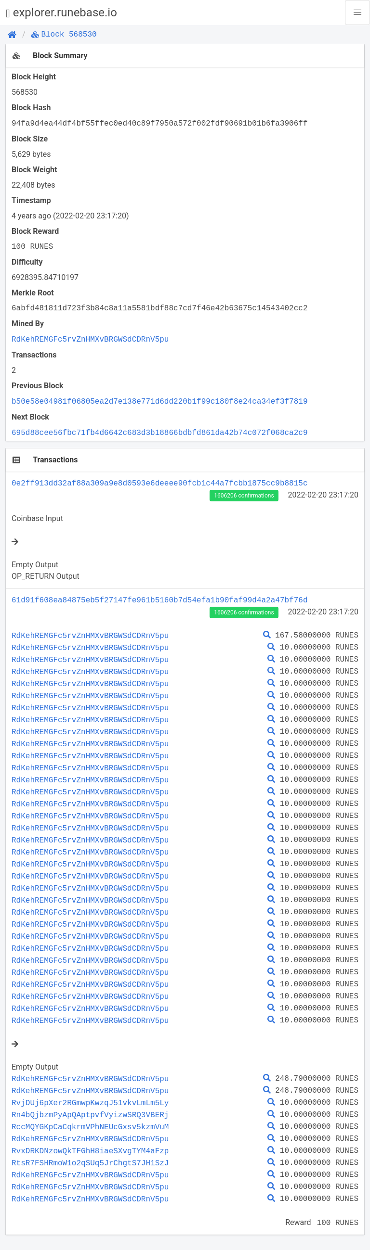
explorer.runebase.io (61, 13)
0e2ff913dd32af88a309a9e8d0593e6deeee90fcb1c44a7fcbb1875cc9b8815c (159, 483)
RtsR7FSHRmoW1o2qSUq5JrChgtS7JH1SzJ (90, 1163)
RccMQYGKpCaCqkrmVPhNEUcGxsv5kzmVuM (90, 1127)
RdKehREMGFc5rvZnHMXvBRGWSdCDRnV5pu (90, 339)
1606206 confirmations (244, 495)
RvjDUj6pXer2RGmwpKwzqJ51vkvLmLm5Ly (90, 1102)
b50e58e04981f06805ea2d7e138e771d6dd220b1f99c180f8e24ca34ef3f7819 (159, 401)
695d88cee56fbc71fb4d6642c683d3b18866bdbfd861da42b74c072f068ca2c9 (159, 432)
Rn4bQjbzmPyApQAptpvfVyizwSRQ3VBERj (90, 1115)
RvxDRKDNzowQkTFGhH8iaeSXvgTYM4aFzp (90, 1151)
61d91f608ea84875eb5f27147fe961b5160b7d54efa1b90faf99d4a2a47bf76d (159, 600)
